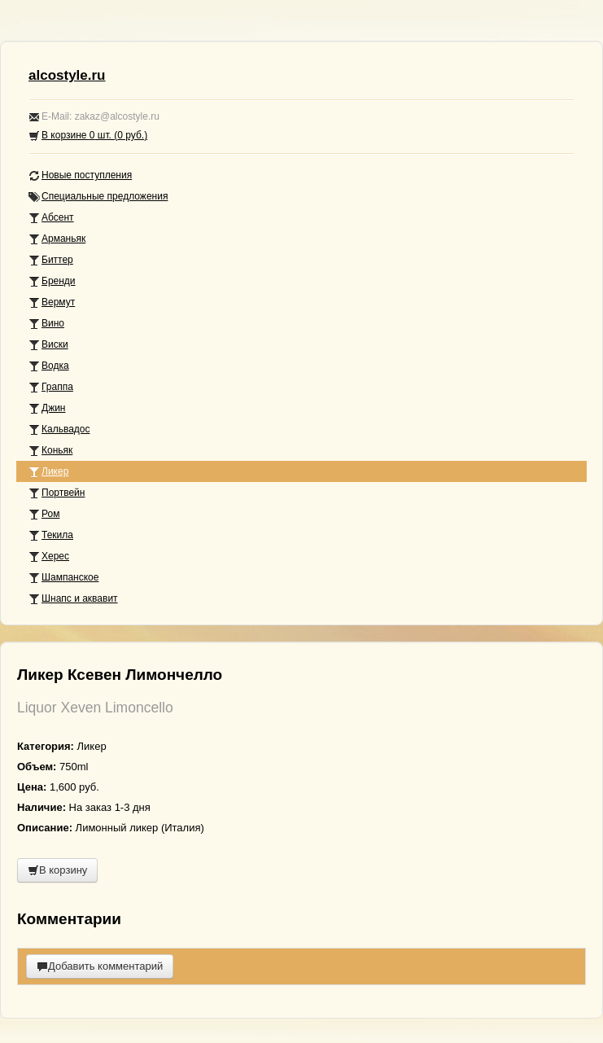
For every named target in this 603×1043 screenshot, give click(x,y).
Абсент (51, 218)
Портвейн (56, 493)
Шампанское (63, 578)
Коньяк (50, 451)
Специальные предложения (98, 197)
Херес (48, 556)
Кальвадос (59, 429)
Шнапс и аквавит (73, 599)
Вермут (51, 302)
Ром (43, 514)
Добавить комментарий (100, 966)
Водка (48, 366)
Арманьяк (56, 239)
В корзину (57, 870)
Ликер (48, 472)
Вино (46, 324)
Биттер (50, 260)
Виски (48, 345)
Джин (46, 408)
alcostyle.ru (67, 75)
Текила (50, 535)
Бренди (52, 281)
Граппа (50, 387)
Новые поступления (80, 175)
